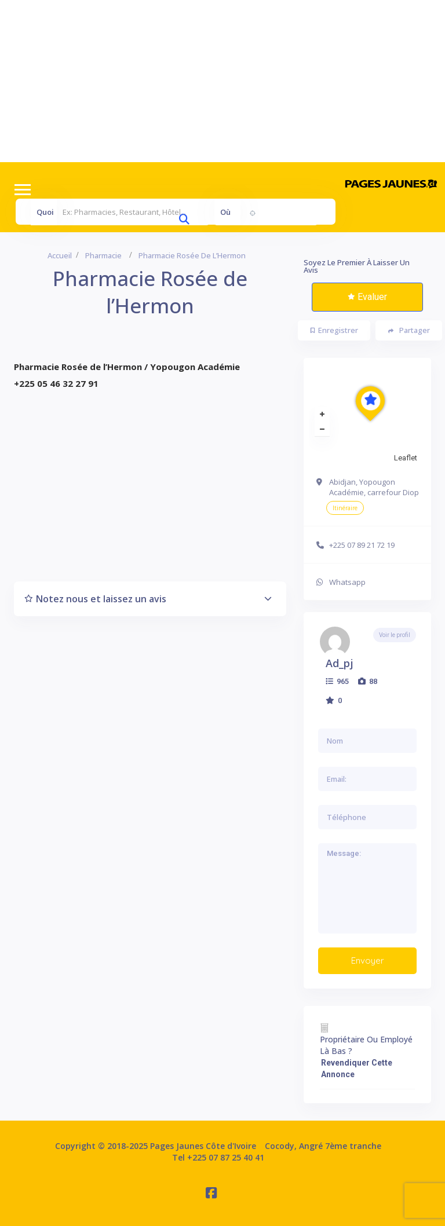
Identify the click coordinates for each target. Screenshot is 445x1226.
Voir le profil (394, 635)
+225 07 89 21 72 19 (362, 545)
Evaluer (367, 296)
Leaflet (405, 457)
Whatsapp (347, 582)
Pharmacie (103, 255)
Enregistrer (334, 330)
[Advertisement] (222, 81)
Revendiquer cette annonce (356, 1068)
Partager (409, 330)
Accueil (60, 255)
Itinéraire (345, 508)
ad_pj (339, 663)
